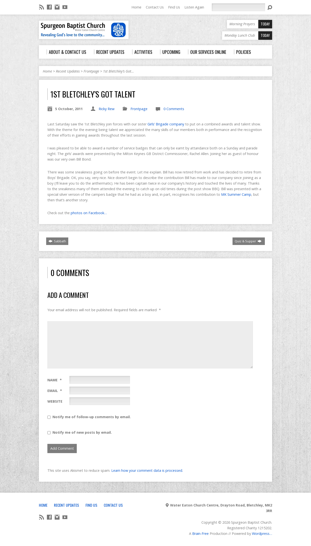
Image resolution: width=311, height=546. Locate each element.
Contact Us (155, 7)
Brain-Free (200, 533)
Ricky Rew (106, 108)
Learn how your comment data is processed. (147, 470)
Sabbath (57, 241)
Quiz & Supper (248, 241)
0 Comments (174, 108)
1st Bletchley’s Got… (118, 71)
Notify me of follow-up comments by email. (91, 417)
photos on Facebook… (89, 213)
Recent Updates (68, 71)
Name (54, 380)
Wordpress (260, 533)
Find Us (174, 7)
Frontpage (91, 71)
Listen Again (194, 7)
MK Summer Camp (236, 194)
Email (54, 390)
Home (136, 7)
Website (54, 401)
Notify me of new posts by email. (82, 432)
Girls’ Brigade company (166, 124)
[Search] (238, 7)
